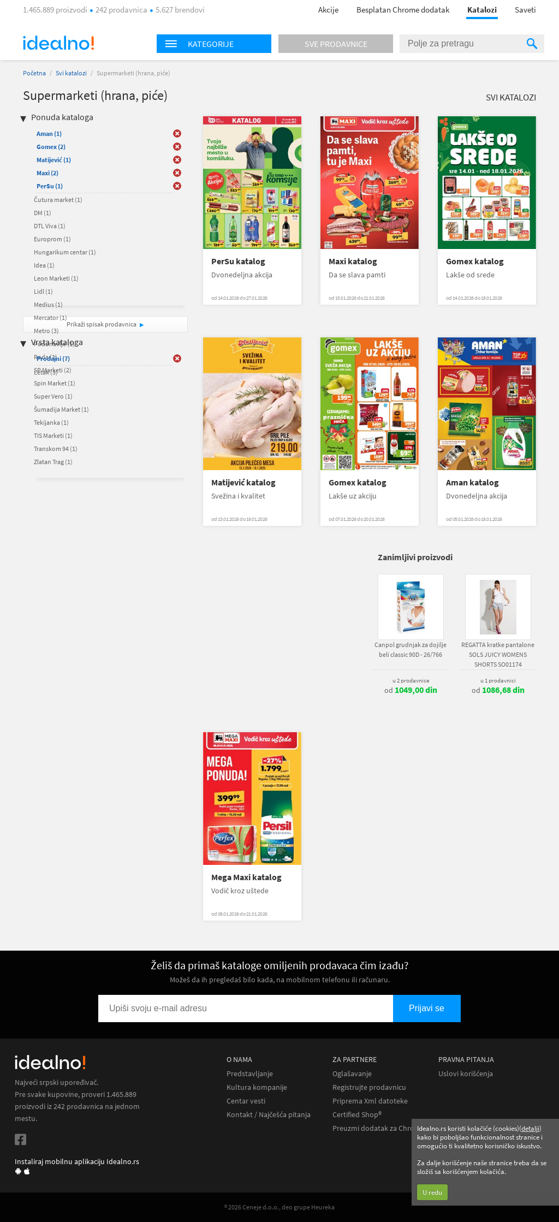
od (410, 690)
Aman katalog (472, 482)
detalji (530, 1128)
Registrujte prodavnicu (369, 1087)
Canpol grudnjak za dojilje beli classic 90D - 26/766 (410, 649)
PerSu (50, 186)
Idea (44, 265)
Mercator (50, 317)
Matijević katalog (243, 482)
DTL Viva (50, 226)
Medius (48, 304)
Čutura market (58, 199)
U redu (432, 1192)
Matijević (54, 160)
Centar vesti (246, 1101)
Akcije (328, 9)
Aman (49, 133)
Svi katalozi (71, 73)
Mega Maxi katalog (246, 877)
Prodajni (53, 358)
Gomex (51, 147)
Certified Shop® (357, 1114)
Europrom (52, 239)
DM (42, 213)
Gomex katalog (475, 261)
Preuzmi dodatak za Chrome (378, 1128)
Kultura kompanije (257, 1087)
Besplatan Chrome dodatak (402, 9)
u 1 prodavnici (498, 680)
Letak (46, 372)
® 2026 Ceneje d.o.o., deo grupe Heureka (279, 1207)
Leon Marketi (56, 278)
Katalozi (482, 9)
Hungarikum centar (65, 252)
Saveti (525, 9)
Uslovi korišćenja (465, 1073)
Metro (46, 331)
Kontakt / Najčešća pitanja (269, 1114)
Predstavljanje (250, 1073)
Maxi (47, 173)
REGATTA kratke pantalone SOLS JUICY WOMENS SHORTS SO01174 (497, 654)
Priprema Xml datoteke (370, 1101)
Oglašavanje (352, 1073)
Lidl (43, 291)
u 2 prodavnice (411, 680)
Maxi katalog (353, 261)
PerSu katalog (238, 261)
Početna (34, 73)
